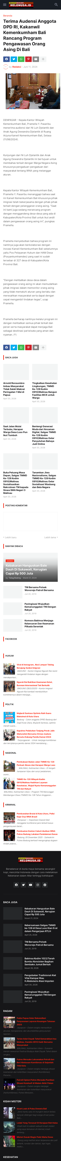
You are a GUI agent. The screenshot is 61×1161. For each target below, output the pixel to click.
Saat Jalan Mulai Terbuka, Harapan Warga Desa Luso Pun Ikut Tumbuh (15, 431)
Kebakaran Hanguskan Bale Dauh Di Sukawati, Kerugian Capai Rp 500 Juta (40, 911)
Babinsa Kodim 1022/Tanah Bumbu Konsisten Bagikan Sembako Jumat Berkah (40, 961)
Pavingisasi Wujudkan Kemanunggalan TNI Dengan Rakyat (40, 606)
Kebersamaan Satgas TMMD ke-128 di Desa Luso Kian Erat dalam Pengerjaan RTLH (41, 928)
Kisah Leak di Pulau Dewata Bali (32, 1108)
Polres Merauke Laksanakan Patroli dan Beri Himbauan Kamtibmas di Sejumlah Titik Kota (35, 1062)
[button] (4, 5)
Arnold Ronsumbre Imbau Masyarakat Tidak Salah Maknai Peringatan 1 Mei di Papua (14, 389)
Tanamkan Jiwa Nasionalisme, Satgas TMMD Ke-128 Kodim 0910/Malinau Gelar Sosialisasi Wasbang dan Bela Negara (44, 480)
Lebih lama (50, 537)
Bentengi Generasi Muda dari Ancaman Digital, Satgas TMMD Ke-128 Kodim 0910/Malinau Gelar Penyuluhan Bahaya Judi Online (44, 435)
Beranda (7, 16)
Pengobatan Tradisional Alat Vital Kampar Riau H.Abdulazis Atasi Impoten (40, 978)
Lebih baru (10, 537)
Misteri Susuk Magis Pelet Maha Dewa (35, 1137)
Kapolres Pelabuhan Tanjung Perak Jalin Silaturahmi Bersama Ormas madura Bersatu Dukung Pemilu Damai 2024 (35, 733)
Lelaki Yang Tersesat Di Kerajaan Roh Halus (37, 1123)
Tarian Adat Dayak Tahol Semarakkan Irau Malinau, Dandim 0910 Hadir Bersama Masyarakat (36, 1042)
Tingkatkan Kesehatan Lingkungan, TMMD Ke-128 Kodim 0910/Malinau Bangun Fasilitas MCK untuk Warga (44, 390)
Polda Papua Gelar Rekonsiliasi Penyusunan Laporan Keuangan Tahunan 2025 (36, 1021)
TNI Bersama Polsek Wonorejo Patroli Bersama (39, 588)
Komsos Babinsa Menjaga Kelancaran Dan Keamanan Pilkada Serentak (39, 623)
